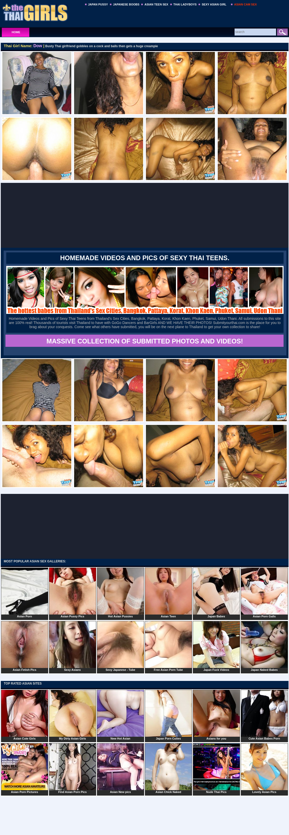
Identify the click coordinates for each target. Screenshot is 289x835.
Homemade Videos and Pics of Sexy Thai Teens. (144, 257)
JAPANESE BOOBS (126, 4)
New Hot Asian (120, 715)
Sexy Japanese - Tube (120, 646)
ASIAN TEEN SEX (156, 4)
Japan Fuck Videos (216, 646)
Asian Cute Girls (24, 715)
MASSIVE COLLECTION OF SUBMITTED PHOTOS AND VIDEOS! (144, 341)
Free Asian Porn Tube (168, 646)
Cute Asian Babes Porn (264, 715)
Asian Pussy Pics (72, 593)
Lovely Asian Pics (264, 768)
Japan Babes (216, 593)
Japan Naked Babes (264, 646)
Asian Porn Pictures (24, 768)
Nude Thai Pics (216, 768)
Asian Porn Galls (264, 593)
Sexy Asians (72, 646)
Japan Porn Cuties (168, 715)
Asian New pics (120, 768)
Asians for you (216, 715)
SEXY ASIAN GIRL (214, 4)
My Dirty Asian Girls (72, 715)
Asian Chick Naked (168, 768)
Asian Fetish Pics (24, 646)
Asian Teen (168, 593)
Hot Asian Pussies (120, 593)
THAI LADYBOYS (185, 4)
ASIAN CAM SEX (245, 4)
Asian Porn (24, 593)
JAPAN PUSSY (98, 4)
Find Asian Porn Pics (72, 768)
